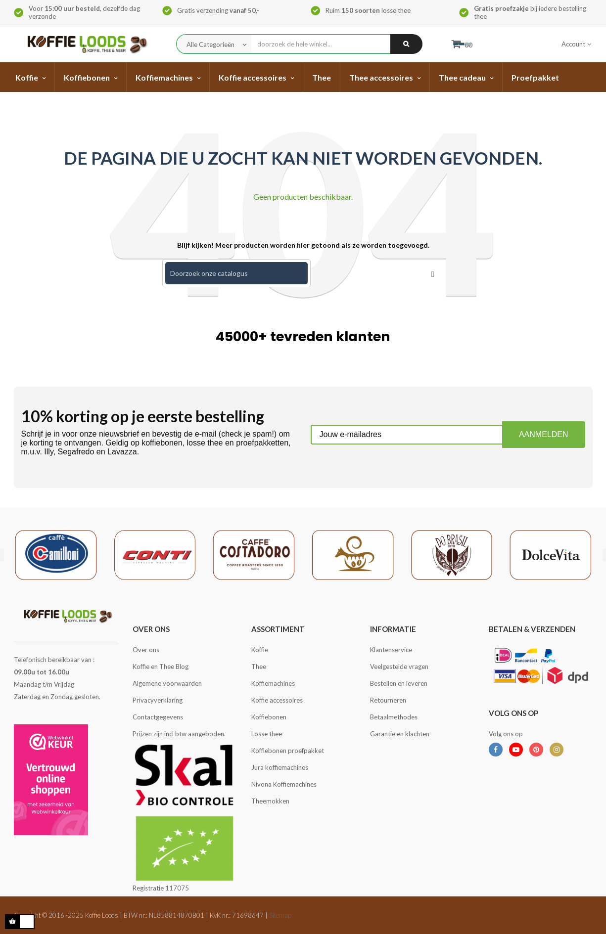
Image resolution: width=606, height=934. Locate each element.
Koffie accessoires (277, 700)
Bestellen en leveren (398, 683)
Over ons (146, 650)
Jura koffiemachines (279, 767)
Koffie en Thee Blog (160, 666)
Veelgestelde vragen (399, 666)
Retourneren (388, 700)
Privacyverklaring (158, 700)
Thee (258, 666)
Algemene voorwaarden (167, 683)
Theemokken (270, 801)
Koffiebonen (268, 717)
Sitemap (280, 915)
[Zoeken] (236, 273)
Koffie (259, 650)
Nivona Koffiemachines (284, 784)
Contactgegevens (158, 717)
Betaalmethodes (394, 717)
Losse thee (266, 734)
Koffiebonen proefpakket (287, 751)
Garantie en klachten (399, 734)
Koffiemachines (273, 683)
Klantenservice (391, 650)
